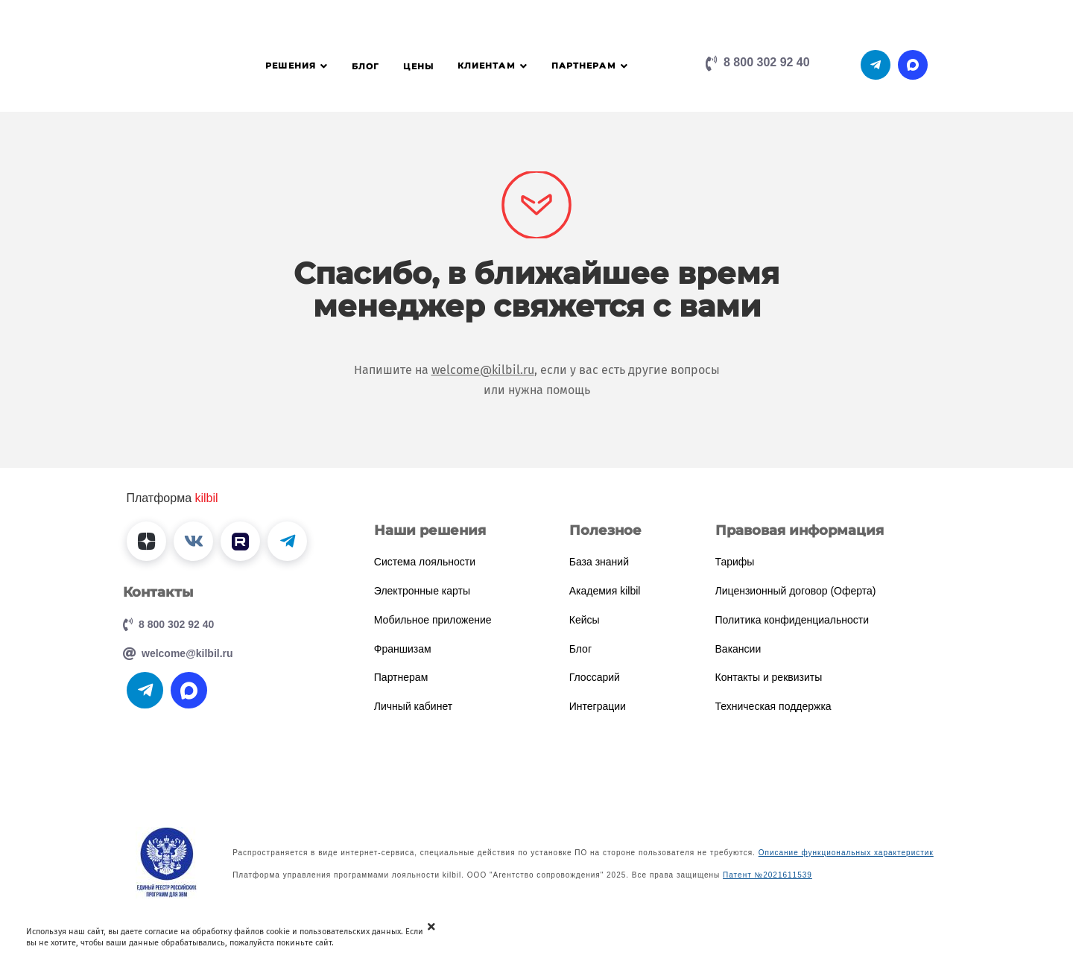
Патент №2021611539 (767, 875)
